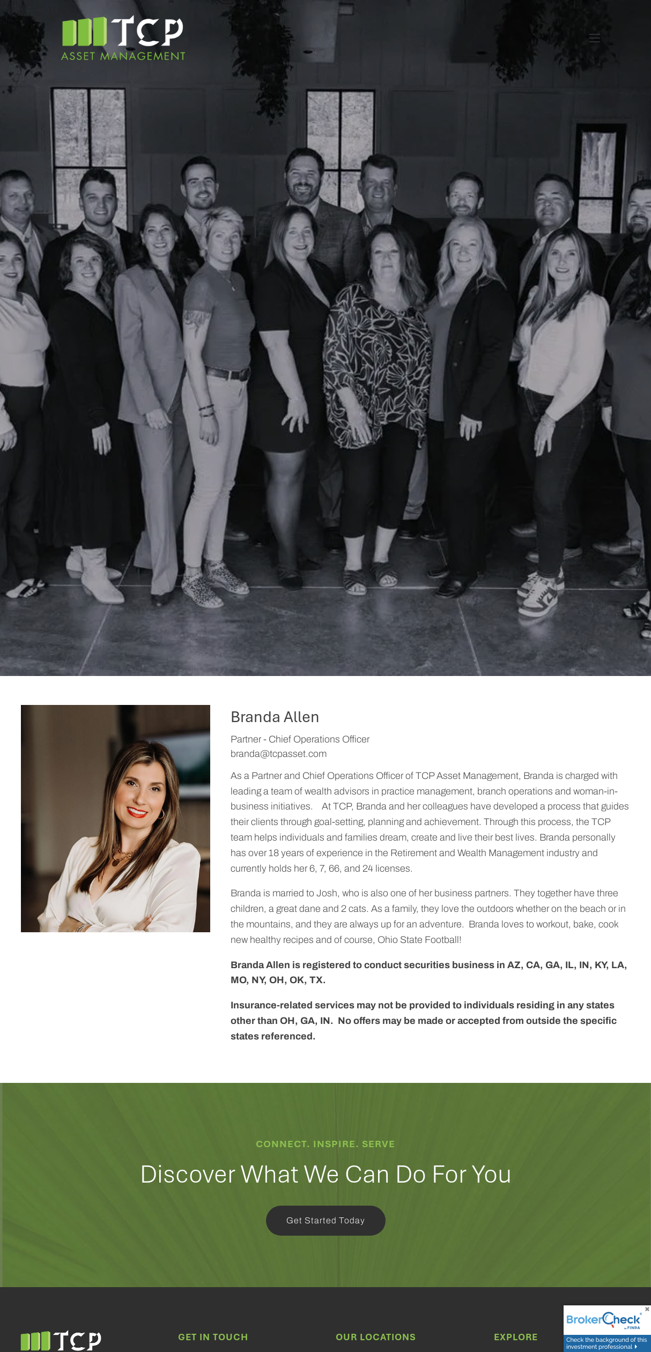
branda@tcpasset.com (279, 754)
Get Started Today (325, 1220)
